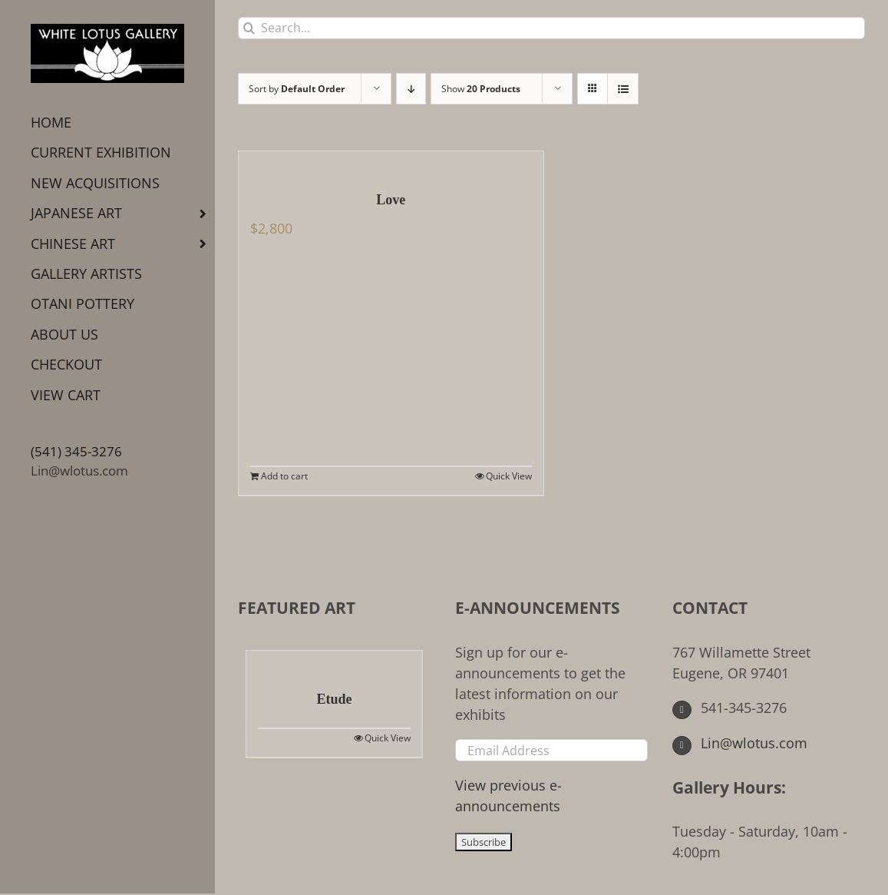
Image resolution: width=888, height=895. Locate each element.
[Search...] (551, 28)
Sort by (297, 88)
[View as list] (623, 89)
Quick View (509, 475)
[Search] (249, 28)
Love (390, 199)
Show (480, 88)
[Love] (391, 162)
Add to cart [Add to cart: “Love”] (284, 475)
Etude (334, 699)
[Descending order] (411, 88)
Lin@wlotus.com (79, 470)
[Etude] (334, 662)
